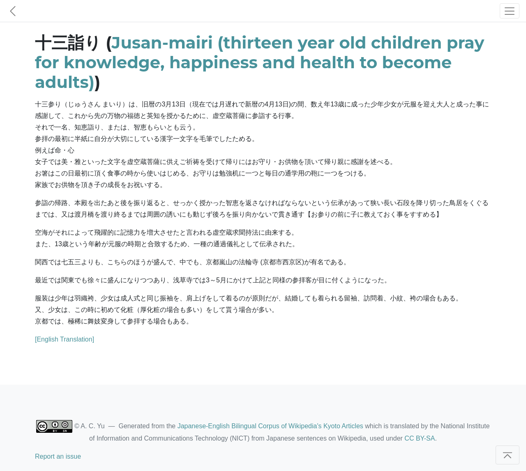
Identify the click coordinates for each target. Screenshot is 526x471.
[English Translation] (64, 339)
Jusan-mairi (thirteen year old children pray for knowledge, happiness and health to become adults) (259, 62)
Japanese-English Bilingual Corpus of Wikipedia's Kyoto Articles (270, 426)
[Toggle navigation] (509, 10)
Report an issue (58, 456)
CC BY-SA (419, 438)
